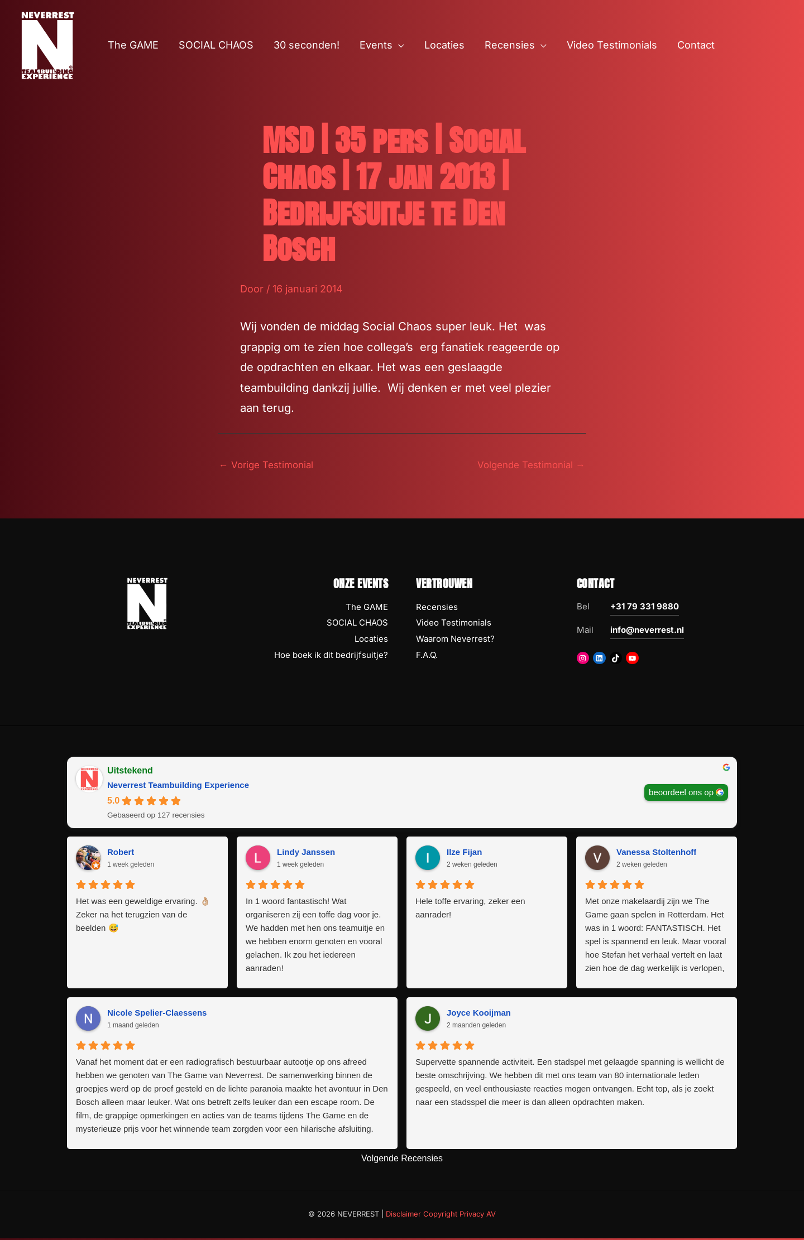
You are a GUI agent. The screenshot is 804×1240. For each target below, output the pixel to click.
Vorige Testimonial (269, 465)
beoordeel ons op (681, 793)
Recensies (437, 608)
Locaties (371, 640)
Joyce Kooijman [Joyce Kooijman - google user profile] (479, 1013)
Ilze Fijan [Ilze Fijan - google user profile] (464, 853)
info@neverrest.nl (647, 631)
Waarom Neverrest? (455, 640)
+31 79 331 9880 (644, 607)
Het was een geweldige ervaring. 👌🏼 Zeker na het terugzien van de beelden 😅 (143, 916)
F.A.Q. (427, 656)
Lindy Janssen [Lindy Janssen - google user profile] (306, 853)
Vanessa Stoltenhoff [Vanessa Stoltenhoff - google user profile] (656, 853)
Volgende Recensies (402, 1160)
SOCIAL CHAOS (357, 624)
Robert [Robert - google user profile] (120, 853)
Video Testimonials (453, 624)
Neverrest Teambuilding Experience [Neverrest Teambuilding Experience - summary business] (178, 786)
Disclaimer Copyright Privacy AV (441, 1215)
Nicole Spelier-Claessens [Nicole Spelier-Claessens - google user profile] (157, 1013)
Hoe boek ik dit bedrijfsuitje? (331, 656)
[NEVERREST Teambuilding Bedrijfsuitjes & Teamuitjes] (47, 44)
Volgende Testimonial (527, 465)
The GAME (367, 608)
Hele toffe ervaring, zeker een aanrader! (470, 909)
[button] (398, 45)
